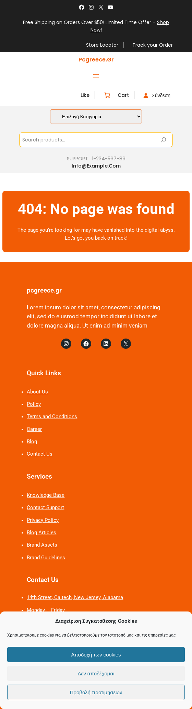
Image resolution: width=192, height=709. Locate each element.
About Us (37, 392)
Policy (34, 404)
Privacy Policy (43, 520)
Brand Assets (42, 545)
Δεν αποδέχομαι (95, 673)
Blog (32, 442)
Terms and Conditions (52, 417)
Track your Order (152, 45)
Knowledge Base (45, 495)
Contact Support (45, 508)
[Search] (163, 140)
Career (34, 429)
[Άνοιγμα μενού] (96, 76)
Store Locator (102, 45)
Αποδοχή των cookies (96, 654)
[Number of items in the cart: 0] (107, 95)
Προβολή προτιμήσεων (96, 692)
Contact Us (39, 454)
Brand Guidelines (46, 558)
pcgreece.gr (96, 60)
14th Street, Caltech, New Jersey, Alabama (75, 598)
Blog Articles (41, 533)
